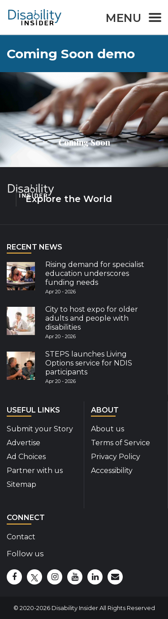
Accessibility (112, 470)
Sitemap (21, 484)
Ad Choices (26, 456)
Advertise (23, 442)
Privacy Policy (115, 456)
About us (107, 429)
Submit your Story (40, 429)
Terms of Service (120, 442)
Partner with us (35, 470)
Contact (21, 537)
